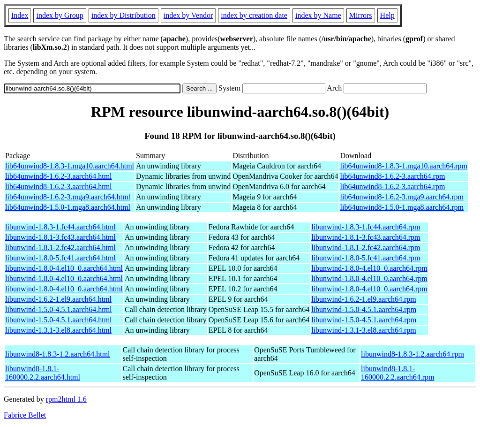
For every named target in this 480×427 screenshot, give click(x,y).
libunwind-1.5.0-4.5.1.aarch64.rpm (363, 309)
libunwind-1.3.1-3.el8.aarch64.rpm (363, 330)
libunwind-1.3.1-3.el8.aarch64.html (58, 330)
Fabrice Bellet (25, 415)
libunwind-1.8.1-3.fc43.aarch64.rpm (365, 237)
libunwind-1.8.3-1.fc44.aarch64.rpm (365, 227)
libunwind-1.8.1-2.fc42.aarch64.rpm (365, 248)
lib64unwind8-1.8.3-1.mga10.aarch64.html (69, 166)
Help (387, 15)
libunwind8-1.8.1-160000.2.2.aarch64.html (42, 373)
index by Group (59, 15)
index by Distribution (123, 15)
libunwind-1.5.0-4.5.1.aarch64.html (58, 309)
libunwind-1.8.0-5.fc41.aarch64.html (60, 258)
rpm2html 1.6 (66, 399)
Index (19, 15)
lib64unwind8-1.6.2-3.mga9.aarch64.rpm (402, 197)
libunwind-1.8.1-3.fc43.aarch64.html (60, 237)
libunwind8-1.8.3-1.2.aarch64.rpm (412, 354)
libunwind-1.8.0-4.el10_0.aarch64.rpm (369, 268)
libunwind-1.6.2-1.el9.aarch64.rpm (363, 299)
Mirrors (360, 15)
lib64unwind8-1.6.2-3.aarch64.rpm (392, 176)
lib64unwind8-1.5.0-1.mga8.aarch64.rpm (402, 207)
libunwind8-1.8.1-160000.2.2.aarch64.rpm (397, 373)
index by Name (318, 15)
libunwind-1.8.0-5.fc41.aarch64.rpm (365, 258)
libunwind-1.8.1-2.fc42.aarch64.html (60, 248)
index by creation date (254, 15)
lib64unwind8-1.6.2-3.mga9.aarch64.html (67, 197)
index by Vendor (188, 15)
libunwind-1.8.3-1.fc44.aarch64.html (60, 227)
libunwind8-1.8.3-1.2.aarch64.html (57, 354)
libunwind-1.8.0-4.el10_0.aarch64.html (64, 268)
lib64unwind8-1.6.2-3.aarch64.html (58, 176)
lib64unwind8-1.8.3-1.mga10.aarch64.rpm (403, 166)
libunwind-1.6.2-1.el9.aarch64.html (58, 299)
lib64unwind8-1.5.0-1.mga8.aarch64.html (67, 207)
